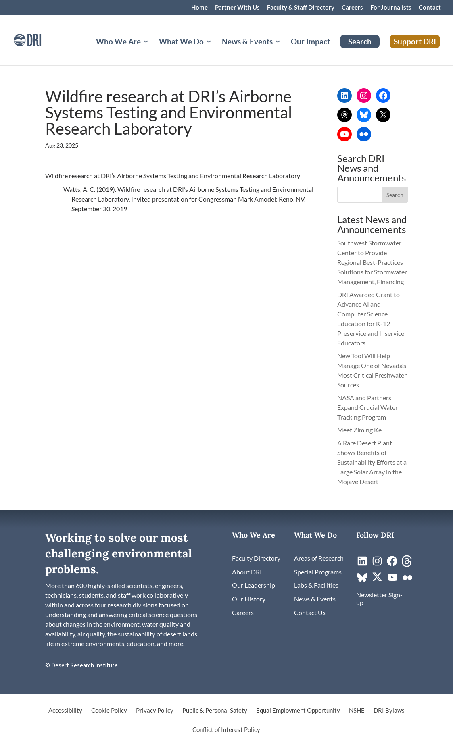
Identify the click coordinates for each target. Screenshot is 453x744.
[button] (395, 195)
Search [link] (360, 41)
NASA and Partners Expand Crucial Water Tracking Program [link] (367, 407)
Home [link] (199, 7)
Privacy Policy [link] (154, 710)
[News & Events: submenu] (284, 51)
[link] (38, 39)
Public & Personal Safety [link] (214, 710)
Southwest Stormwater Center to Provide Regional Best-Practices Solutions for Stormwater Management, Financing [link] (372, 262)
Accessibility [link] (65, 710)
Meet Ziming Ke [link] (360, 430)
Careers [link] (352, 7)
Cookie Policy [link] (109, 710)
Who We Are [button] (118, 42)
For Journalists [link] (390, 7)
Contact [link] (430, 7)
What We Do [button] (181, 42)
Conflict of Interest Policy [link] (226, 730)
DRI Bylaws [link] (389, 710)
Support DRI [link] (415, 41)
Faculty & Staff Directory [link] (300, 7)
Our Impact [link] (310, 42)
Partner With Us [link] (237, 7)
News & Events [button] (247, 42)
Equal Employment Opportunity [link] (298, 710)
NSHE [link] (357, 710)
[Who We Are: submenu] (152, 51)
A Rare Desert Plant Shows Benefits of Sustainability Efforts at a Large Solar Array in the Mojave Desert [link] (372, 462)
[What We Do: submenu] (215, 51)
